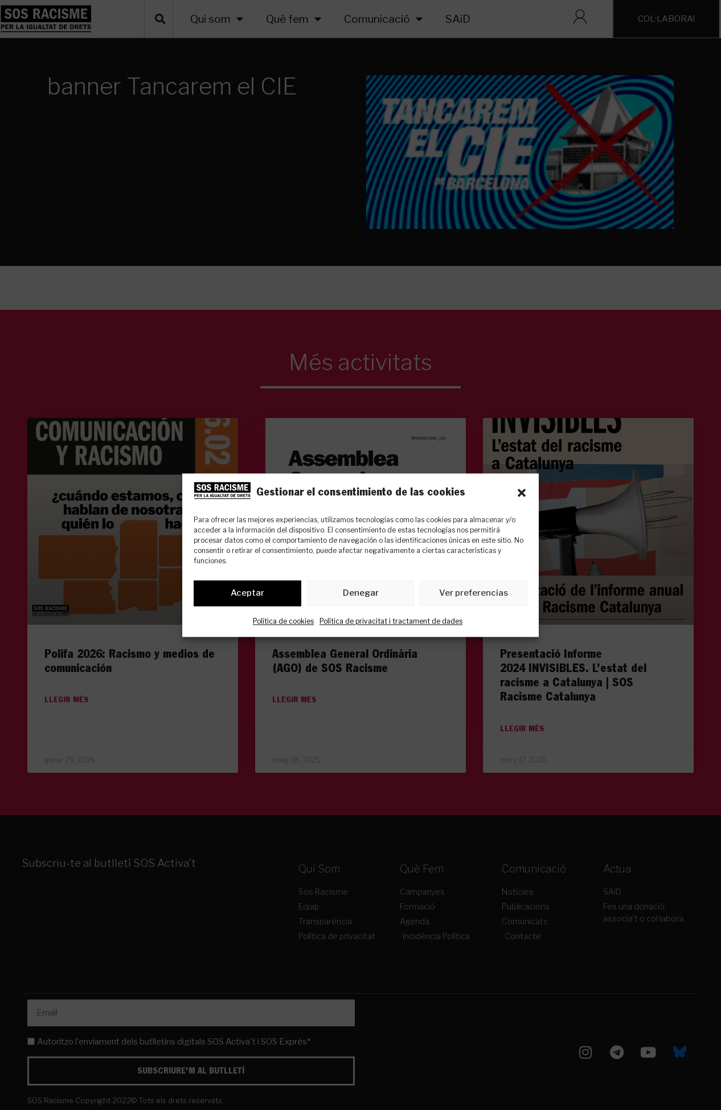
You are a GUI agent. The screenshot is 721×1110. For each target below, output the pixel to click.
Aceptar (247, 593)
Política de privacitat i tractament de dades (390, 621)
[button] (521, 492)
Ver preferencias (473, 593)
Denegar (361, 593)
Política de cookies (283, 621)
